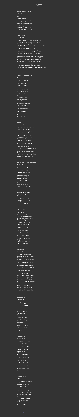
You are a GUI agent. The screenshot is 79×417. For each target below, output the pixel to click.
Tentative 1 (21, 376)
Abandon (20, 249)
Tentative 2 (21, 337)
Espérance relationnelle (26, 162)
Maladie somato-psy (25, 75)
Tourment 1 (21, 297)
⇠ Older (22, 412)
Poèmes (39, 4)
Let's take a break (24, 11)
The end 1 (21, 210)
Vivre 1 (20, 123)
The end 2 (21, 35)
